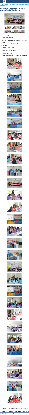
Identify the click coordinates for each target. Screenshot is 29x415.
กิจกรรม (6, 4)
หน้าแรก (1, 4)
